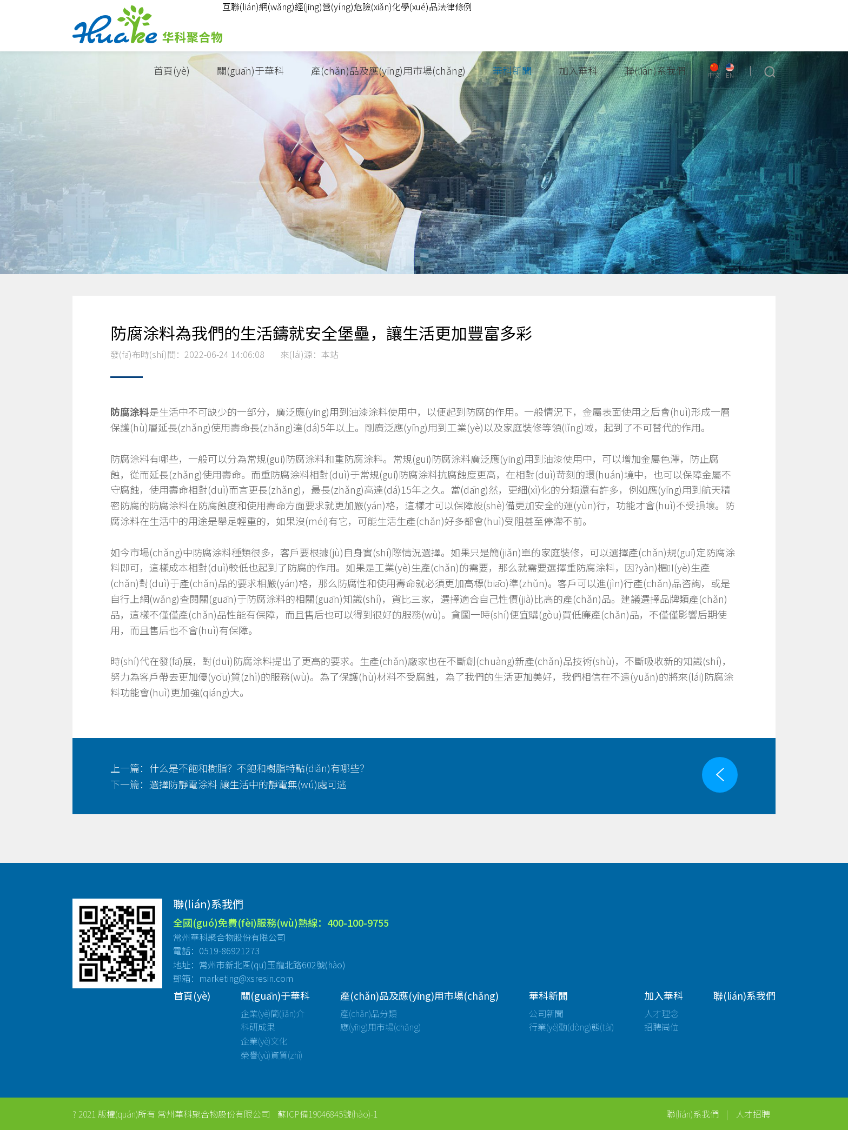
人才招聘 (753, 1113)
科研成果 (258, 1026)
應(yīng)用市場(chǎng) (380, 1026)
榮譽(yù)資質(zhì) (271, 1054)
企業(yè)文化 (264, 1040)
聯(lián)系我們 (655, 70)
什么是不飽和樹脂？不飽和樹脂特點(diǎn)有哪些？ (239, 768)
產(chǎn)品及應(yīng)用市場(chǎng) (388, 70)
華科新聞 (512, 70)
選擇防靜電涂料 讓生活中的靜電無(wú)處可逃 (228, 784)
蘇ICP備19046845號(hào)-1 (327, 1113)
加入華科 (578, 70)
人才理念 (661, 1013)
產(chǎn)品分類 (368, 1013)
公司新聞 (546, 1013)
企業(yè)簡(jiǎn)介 (272, 1013)
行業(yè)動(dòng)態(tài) (571, 1026)
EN (730, 71)
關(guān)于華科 (250, 70)
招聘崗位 (661, 1026)
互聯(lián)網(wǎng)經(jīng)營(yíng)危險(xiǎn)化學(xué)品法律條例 (347, 6)
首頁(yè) (172, 70)
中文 (713, 71)
